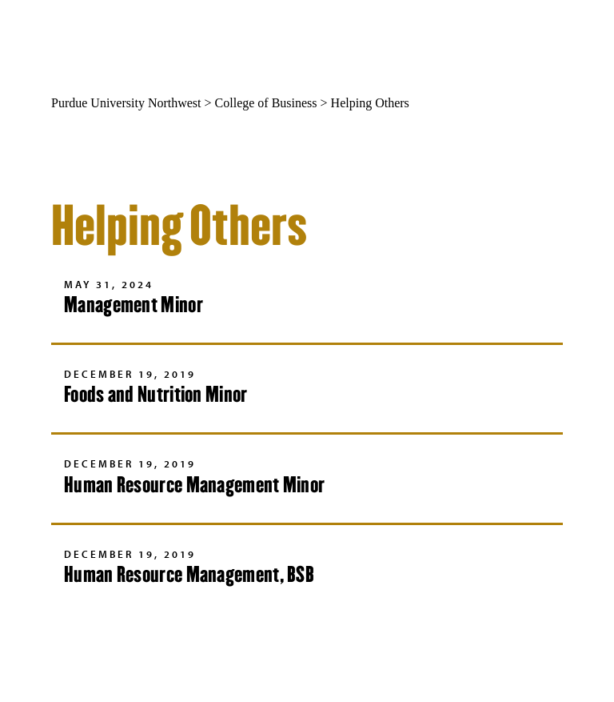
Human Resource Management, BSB (189, 574)
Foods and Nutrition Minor (156, 394)
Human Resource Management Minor (194, 484)
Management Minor (133, 304)
